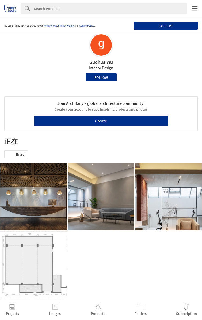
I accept (165, 25)
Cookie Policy (86, 25)
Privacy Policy (66, 25)
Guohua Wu (101, 62)
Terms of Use (50, 25)
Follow (101, 77)
